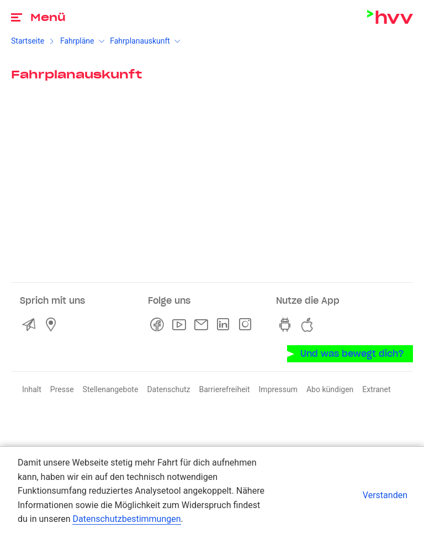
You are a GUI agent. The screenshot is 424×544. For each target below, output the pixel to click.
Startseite (27, 40)
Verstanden (385, 495)
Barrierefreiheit (224, 389)
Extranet (376, 389)
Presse (62, 389)
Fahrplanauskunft (140, 40)
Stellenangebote (111, 389)
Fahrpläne (77, 40)
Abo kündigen (329, 389)
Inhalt (31, 389)
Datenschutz (168, 389)
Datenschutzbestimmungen (126, 519)
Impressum (278, 389)
